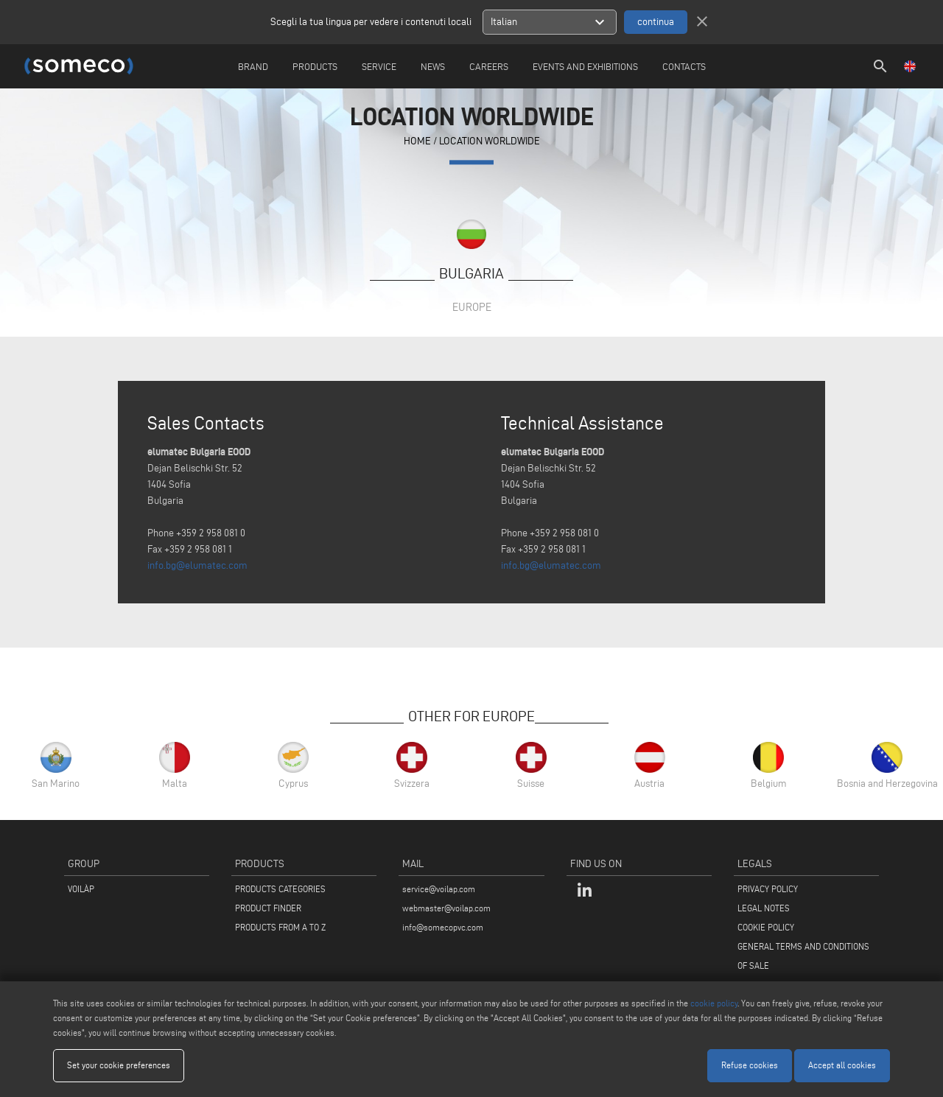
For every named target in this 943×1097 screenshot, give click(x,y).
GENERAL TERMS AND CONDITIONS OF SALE (803, 956)
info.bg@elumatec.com (197, 565)
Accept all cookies (842, 1065)
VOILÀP (81, 889)
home (417, 141)
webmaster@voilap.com (446, 908)
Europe (471, 307)
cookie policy (713, 1003)
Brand (253, 66)
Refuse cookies (749, 1065)
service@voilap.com (438, 889)
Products (314, 66)
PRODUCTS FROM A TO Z (280, 927)
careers (488, 66)
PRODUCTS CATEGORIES (280, 889)
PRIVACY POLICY (767, 889)
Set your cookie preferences (118, 1065)
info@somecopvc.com (442, 927)
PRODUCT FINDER (268, 908)
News (433, 66)
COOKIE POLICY (765, 927)
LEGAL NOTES (763, 908)
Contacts (684, 66)
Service (379, 66)
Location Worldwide (489, 141)
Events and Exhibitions (585, 66)
